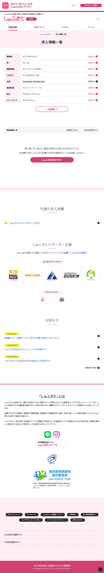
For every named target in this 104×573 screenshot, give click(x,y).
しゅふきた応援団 (78, 252)
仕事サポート (39, 27)
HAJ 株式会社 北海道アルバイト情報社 (52, 565)
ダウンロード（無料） (91, 5)
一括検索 (50, 109)
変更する (91, 56)
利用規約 (72, 514)
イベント (91, 27)
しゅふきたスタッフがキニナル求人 (24, 223)
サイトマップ (31, 514)
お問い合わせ (77, 520)
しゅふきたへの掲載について (52, 514)
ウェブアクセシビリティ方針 (30, 520)
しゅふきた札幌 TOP (45, 34)
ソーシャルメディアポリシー (56, 520)
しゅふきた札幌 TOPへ (52, 159)
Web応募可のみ (91, 130)
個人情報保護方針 (89, 514)
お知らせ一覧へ (91, 368)
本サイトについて (13, 514)
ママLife (65, 27)
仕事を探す (13, 27)
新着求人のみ (72, 130)
